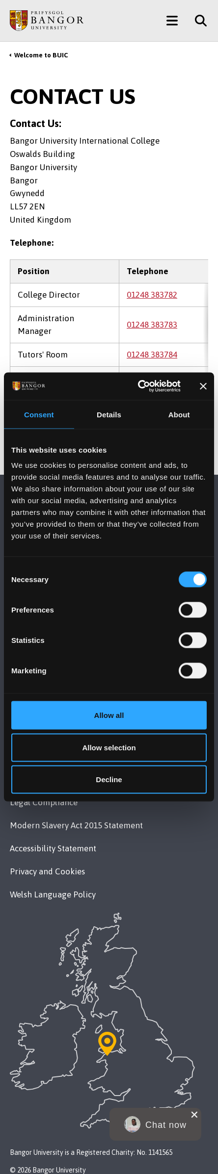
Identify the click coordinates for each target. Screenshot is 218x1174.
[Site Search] (197, 20)
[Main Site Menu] (172, 20)
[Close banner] (203, 386)
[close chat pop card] (194, 1115)
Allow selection (109, 747)
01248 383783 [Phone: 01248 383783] (152, 325)
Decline (109, 779)
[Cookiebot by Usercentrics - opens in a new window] (138, 386)
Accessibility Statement (53, 848)
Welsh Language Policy (53, 894)
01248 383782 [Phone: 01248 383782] (152, 295)
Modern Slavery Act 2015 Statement (76, 825)
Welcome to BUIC (41, 55)
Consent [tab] (39, 414)
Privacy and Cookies (47, 871)
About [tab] (179, 414)
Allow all (109, 715)
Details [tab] (109, 414)
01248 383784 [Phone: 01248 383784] (152, 354)
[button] (155, 1124)
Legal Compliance (44, 802)
